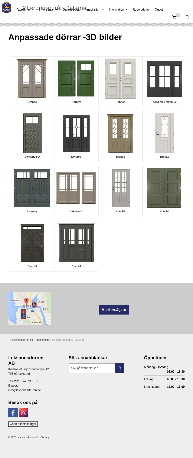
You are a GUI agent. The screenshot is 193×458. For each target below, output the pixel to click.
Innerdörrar (54, 17)
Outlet (167, 17)
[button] (119, 368)
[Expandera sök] (187, 17)
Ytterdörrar (31, 17)
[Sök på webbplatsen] (96, 368)
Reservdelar (149, 17)
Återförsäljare (114, 309)
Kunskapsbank (143, 5)
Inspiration (101, 17)
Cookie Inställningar (23, 424)
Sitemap (45, 437)
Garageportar (80, 17)
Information (124, 17)
